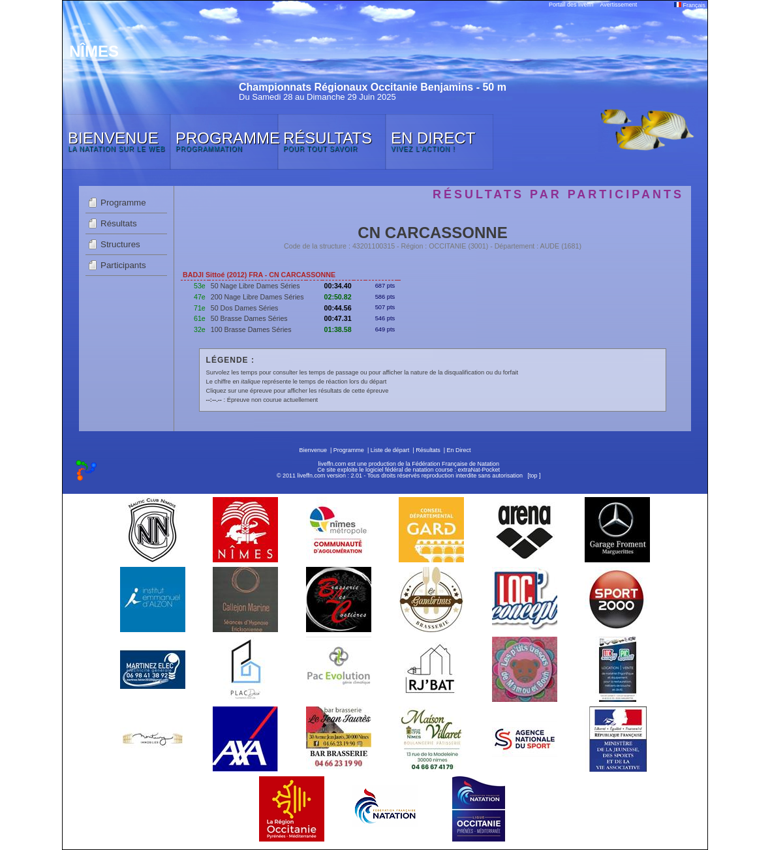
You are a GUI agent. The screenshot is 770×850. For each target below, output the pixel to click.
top (533, 475)
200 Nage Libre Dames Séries (257, 297)
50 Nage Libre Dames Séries (255, 286)
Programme (123, 202)
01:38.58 (338, 329)
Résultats (118, 223)
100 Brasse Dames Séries (251, 329)
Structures (120, 244)
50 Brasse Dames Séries (249, 318)
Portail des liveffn (571, 4)
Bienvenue (313, 450)
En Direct (459, 450)
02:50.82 (338, 297)
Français (689, 5)
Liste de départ (390, 450)
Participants (123, 265)
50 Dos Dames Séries (245, 308)
